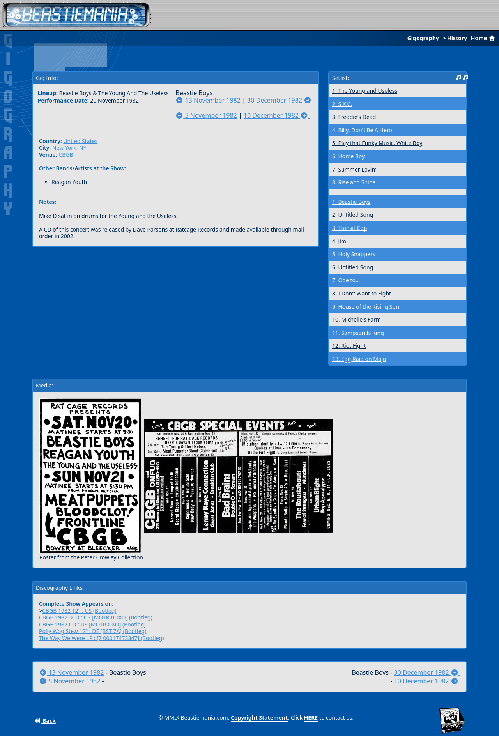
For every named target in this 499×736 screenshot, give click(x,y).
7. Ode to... (346, 280)
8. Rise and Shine (353, 182)
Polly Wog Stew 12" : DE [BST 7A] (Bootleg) (92, 631)
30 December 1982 (280, 100)
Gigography (423, 38)
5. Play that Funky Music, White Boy (377, 143)
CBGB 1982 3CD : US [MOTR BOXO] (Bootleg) (95, 617)
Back (45, 720)
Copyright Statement (259, 717)
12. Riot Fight (349, 345)
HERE (311, 717)
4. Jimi (340, 241)
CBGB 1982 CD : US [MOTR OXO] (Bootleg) (92, 624)
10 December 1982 (277, 115)
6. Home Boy (348, 156)
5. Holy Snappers (353, 254)
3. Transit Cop (349, 228)
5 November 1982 (206, 115)
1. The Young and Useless (364, 90)
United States (80, 141)
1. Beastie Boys (351, 201)
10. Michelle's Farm (356, 319)
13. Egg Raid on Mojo (359, 359)
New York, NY (69, 147)
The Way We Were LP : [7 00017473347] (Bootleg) (101, 638)
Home (484, 38)
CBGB (65, 154)
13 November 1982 (208, 100)
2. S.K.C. (342, 104)
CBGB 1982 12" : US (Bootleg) (79, 610)
